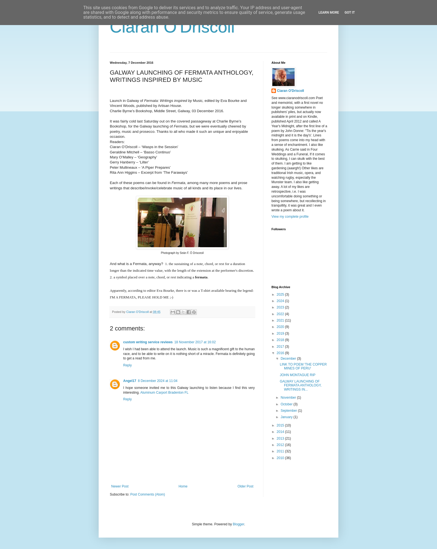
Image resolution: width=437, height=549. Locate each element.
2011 (281, 451)
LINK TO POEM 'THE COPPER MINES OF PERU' (303, 366)
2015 (281, 425)
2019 (281, 333)
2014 (281, 432)
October (287, 404)
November (289, 398)
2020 (281, 327)
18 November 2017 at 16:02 (195, 342)
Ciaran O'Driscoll (172, 27)
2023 (281, 307)
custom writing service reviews (148, 342)
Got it (349, 12)
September (289, 411)
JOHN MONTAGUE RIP (297, 375)
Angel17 (129, 381)
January (287, 417)
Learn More (329, 12)
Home (183, 486)
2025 (281, 294)
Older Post (245, 486)
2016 (281, 353)
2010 (281, 458)
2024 (281, 301)
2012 (281, 445)
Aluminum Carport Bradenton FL (164, 392)
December (289, 359)
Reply (127, 365)
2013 (281, 438)
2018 (281, 340)
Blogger (238, 524)
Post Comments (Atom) (147, 494)
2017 (281, 347)
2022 (281, 314)
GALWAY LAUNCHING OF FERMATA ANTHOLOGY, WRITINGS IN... (301, 385)
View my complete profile (290, 217)
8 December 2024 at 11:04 (158, 381)
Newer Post (119, 486)
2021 (281, 320)
